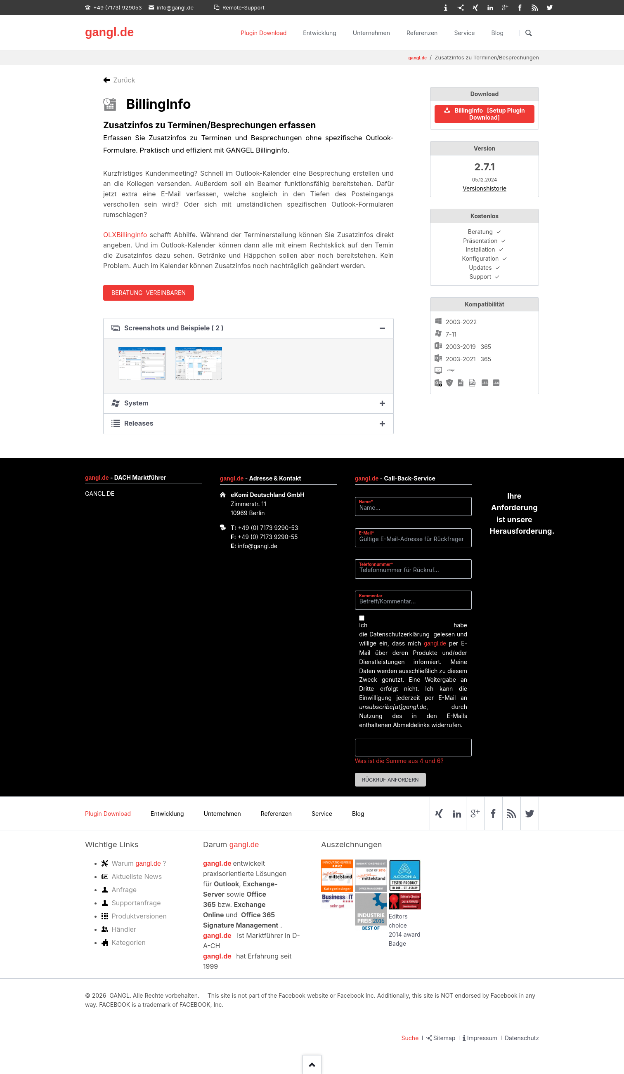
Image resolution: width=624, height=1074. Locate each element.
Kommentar (371, 595)
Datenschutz (522, 1037)
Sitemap (444, 1037)
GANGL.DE (99, 493)
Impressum (482, 1037)
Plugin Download (263, 32)
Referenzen (422, 32)
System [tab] (136, 403)
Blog (497, 32)
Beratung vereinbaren (148, 292)
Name (369, 501)
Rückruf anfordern (390, 780)
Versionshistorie (484, 188)
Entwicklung (319, 32)
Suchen (528, 33)
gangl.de (109, 32)
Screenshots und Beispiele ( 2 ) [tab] (174, 328)
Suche (410, 1037)
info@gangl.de (257, 545)
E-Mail (369, 532)
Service (464, 32)
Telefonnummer (376, 564)
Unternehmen (371, 32)
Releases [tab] (139, 423)
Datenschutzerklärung (399, 634)
